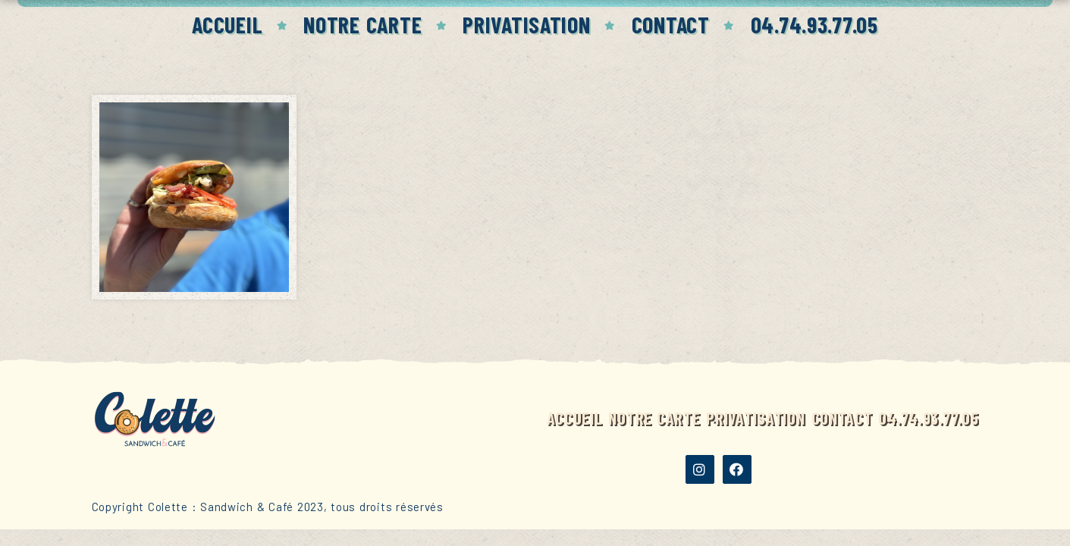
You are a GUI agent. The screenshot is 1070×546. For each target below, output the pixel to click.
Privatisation (526, 24)
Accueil (227, 24)
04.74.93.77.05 (814, 24)
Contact (671, 24)
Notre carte (362, 24)
